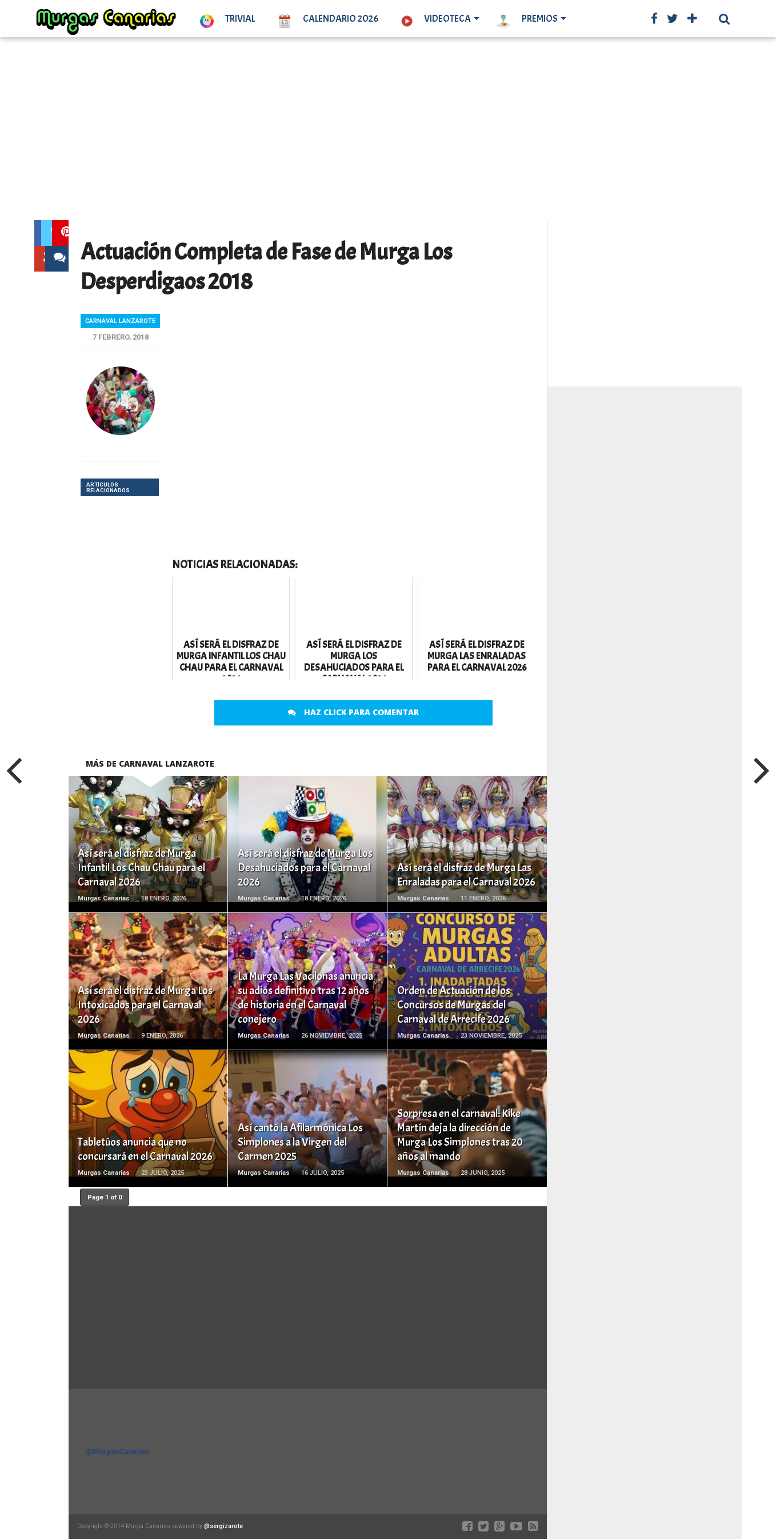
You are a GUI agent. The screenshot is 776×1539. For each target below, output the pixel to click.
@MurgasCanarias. (118, 1451)
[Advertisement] (388, 129)
